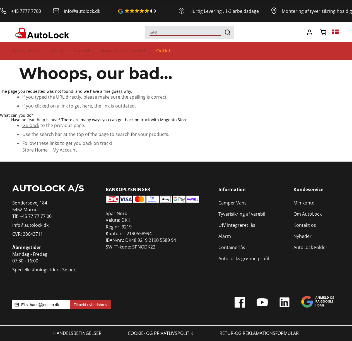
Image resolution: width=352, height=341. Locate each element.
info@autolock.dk (82, 11)
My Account (64, 150)
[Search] (227, 32)
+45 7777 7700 (26, 11)
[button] (137, 11)
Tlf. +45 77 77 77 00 (32, 216)
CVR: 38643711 (27, 234)
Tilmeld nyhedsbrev (90, 305)
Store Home (35, 150)
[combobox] (189, 32)
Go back (30, 125)
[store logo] (41, 32)
